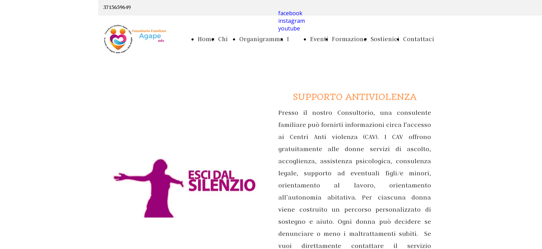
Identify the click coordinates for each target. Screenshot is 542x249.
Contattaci (418, 39)
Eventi (319, 39)
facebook (290, 13)
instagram (291, 21)
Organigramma (261, 39)
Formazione (349, 39)
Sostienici (385, 39)
